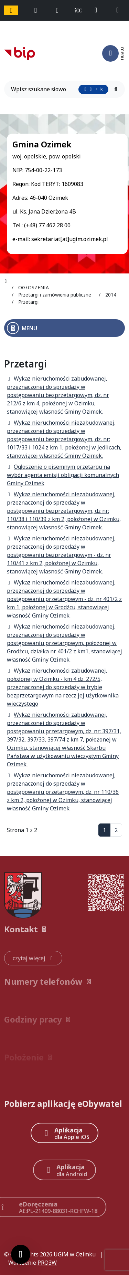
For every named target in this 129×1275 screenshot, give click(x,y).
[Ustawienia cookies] (20, 1254)
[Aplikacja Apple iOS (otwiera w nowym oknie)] (64, 1132)
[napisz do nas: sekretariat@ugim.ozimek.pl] (120, 10)
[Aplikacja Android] (65, 1169)
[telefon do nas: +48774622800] (99, 10)
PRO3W (47, 1262)
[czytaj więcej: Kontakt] (33, 958)
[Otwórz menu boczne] (64, 328)
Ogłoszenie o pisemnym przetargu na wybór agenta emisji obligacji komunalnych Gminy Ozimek (63, 475)
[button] (64, 929)
